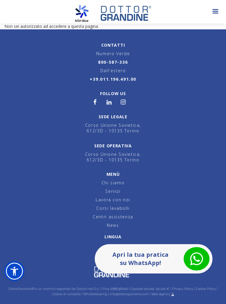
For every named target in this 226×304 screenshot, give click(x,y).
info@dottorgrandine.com (129, 294)
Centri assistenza (113, 216)
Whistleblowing (95, 294)
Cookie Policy (206, 289)
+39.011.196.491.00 (113, 79)
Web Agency (161, 294)
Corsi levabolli (112, 208)
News (113, 225)
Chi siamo (113, 182)
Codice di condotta (66, 294)
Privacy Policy (182, 289)
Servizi (112, 191)
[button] (14, 271)
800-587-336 (113, 62)
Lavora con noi (113, 199)
